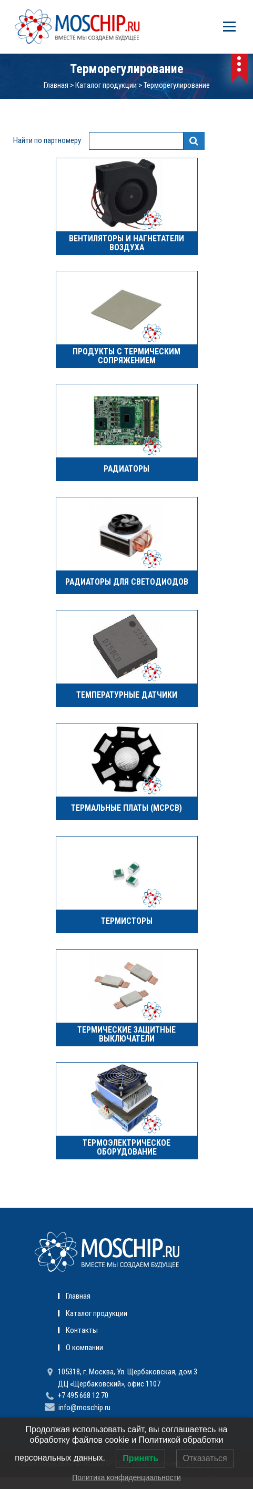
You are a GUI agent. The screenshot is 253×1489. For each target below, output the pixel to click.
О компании (84, 1347)
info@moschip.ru (84, 1407)
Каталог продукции (106, 85)
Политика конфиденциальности (126, 1477)
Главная (56, 85)
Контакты (82, 1330)
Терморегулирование (177, 85)
